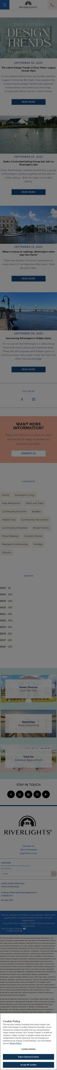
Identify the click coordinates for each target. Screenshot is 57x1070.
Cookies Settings (28, 1050)
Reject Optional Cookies (28, 1058)
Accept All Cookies (28, 1066)
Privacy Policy (15, 1045)
